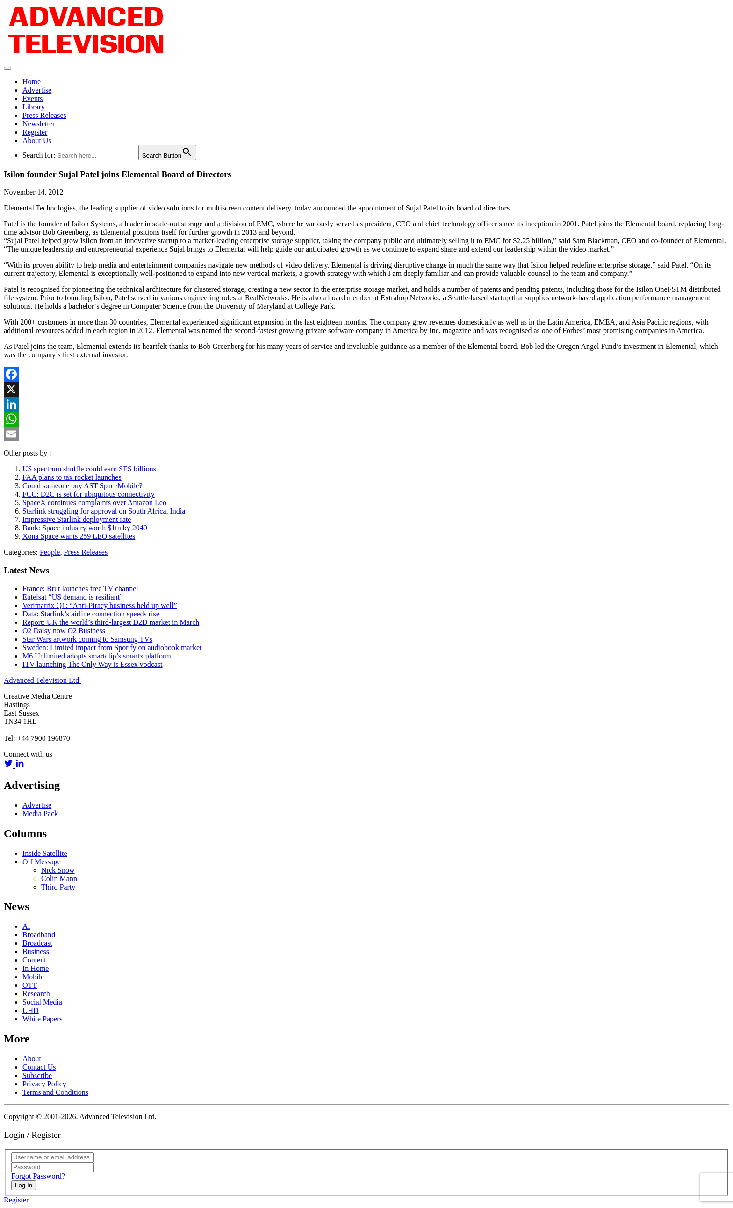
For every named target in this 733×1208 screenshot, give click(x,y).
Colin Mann (59, 878)
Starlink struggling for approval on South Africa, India (103, 511)
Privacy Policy (44, 1084)
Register (34, 132)
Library (33, 107)
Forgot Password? (38, 1176)
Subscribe (37, 1075)
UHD (30, 1010)
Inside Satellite (44, 853)
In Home (35, 968)
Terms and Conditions (55, 1092)
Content (34, 960)
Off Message (41, 862)
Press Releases (44, 115)
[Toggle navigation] (7, 68)
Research (36, 994)
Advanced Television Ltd (42, 680)
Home (31, 82)
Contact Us (39, 1067)
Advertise (36, 90)
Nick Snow (58, 870)
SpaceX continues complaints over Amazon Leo (94, 502)
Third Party (58, 887)
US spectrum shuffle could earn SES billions (89, 469)
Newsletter (38, 124)
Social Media (42, 1002)
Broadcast (37, 943)
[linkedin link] (19, 765)
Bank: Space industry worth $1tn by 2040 (84, 528)
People (50, 552)
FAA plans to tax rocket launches (72, 477)
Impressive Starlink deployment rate (76, 519)
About (31, 1059)
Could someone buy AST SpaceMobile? (82, 486)
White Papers (42, 1019)
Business (35, 951)
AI (26, 926)
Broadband (38, 935)
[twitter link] (9, 765)
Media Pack (40, 813)
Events (32, 98)
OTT (29, 985)
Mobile (33, 977)
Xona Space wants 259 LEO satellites (78, 536)
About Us (36, 141)
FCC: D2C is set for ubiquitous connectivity (88, 494)
